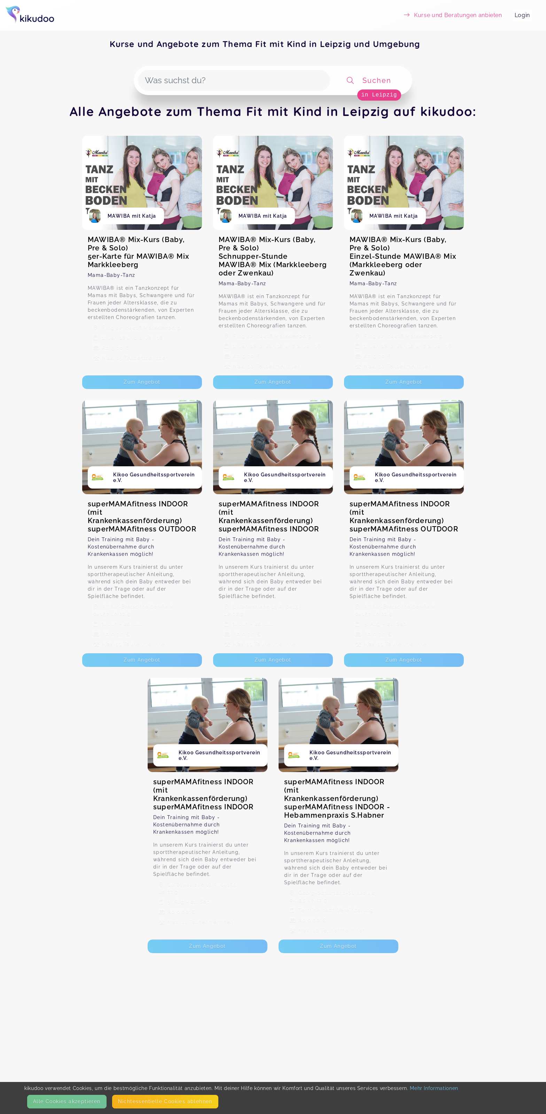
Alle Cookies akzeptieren (67, 1101)
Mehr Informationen (434, 1088)
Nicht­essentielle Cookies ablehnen (165, 1101)
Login (522, 15)
